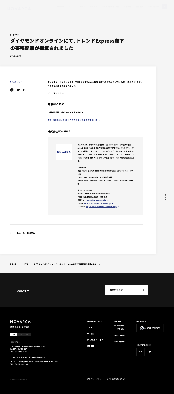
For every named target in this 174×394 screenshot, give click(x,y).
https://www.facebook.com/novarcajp (101, 206)
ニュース (81, 6)
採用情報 (127, 6)
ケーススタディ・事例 (110, 6)
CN (27, 334)
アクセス (120, 329)
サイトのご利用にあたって (116, 379)
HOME (13, 264)
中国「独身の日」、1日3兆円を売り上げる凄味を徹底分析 (73, 120)
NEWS (25, 264)
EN (20, 334)
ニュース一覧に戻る (26, 232)
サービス (93, 6)
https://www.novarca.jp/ (96, 200)
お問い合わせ (153, 6)
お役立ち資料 (119, 335)
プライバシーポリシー (95, 379)
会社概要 (139, 6)
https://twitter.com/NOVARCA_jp (97, 203)
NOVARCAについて (65, 6)
